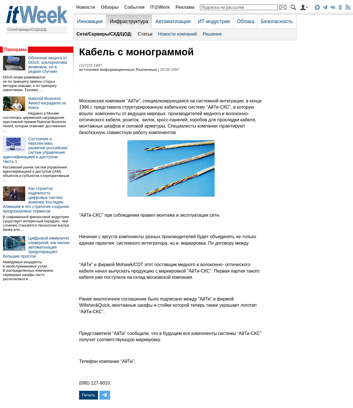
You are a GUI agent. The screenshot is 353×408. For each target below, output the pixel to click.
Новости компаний (177, 34)
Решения (212, 34)
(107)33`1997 (90, 65)
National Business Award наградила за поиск (47, 103)
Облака (245, 21)
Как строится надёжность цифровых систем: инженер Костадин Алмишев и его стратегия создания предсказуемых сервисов (36, 199)
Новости (85, 7)
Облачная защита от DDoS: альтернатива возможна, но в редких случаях (47, 65)
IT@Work (160, 7)
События (134, 7)
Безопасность (277, 21)
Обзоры (110, 7)
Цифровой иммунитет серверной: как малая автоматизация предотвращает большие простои (36, 247)
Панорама (15, 49)
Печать (88, 395)
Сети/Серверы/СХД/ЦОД (27, 30)
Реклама (184, 7)
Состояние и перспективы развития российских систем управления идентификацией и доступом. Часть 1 (35, 150)
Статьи (145, 34)
